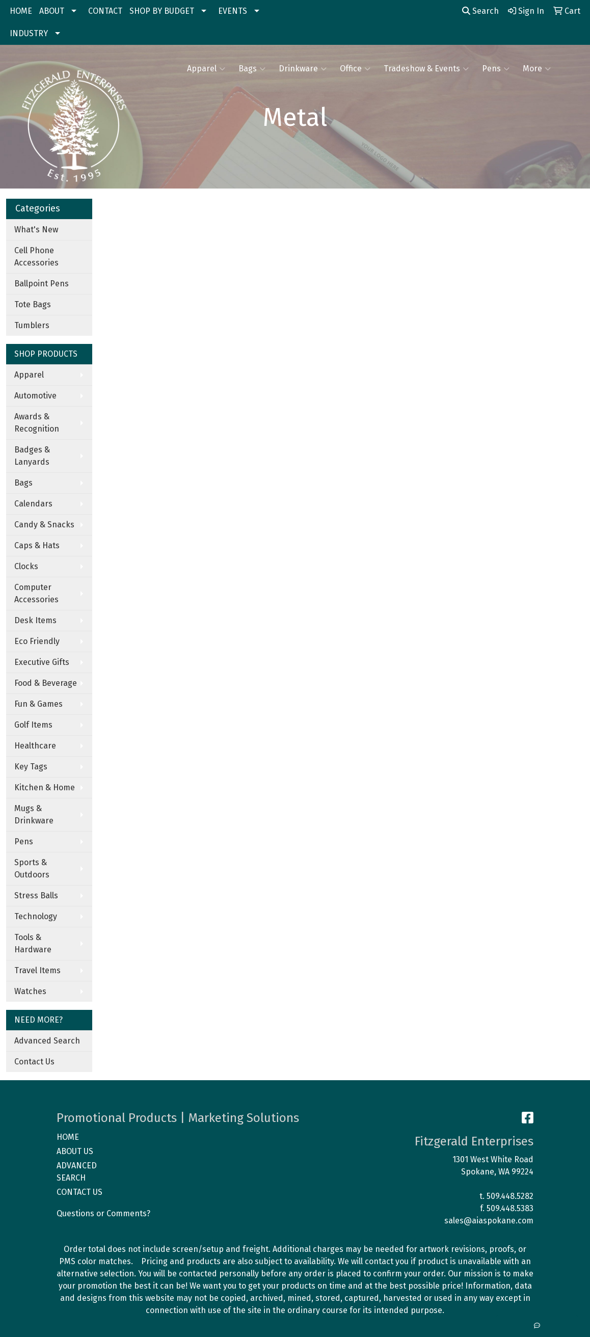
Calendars (33, 504)
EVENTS (232, 11)
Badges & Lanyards (32, 456)
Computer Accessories (36, 593)
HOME (21, 11)
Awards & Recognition (36, 423)
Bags (251, 69)
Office (355, 69)
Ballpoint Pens (41, 283)
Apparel (206, 69)
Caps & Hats (37, 545)
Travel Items (37, 970)
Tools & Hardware (32, 943)
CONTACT (105, 11)
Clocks (26, 566)
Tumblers (31, 325)
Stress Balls (36, 895)
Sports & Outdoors (31, 868)
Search (480, 11)
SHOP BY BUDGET (161, 11)
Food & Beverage (45, 683)
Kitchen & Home (44, 787)
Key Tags (30, 766)
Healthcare (35, 746)
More (537, 69)
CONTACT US (79, 1192)
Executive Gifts (41, 662)
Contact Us (34, 1061)
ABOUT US (75, 1151)
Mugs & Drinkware (33, 814)
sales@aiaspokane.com (488, 1220)
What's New (36, 229)
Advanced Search (47, 1041)
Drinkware (303, 69)
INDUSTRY (29, 33)
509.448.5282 (510, 1196)
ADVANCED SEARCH (77, 1172)
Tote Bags (32, 304)
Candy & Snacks (44, 524)
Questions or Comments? (103, 1213)
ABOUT (51, 11)
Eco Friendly (37, 641)
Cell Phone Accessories (36, 257)
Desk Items (35, 620)
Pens (495, 69)
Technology (35, 916)
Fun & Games (38, 704)
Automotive (35, 395)
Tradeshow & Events (426, 69)
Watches (30, 991)
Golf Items (33, 725)
